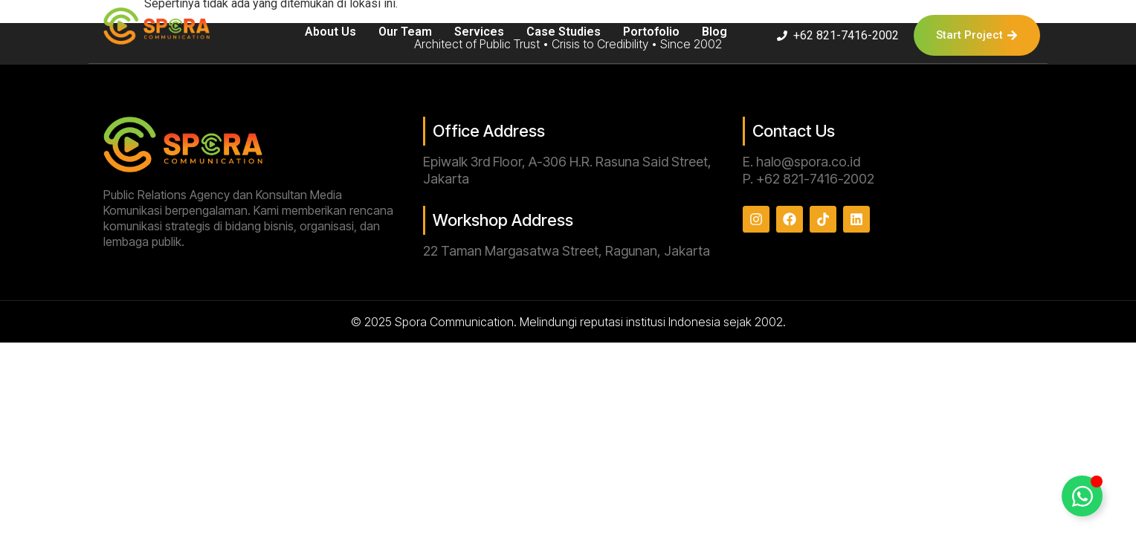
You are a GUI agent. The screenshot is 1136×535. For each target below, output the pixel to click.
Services (479, 32)
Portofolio (651, 32)
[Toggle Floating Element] (1082, 496)
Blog (714, 32)
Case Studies (563, 32)
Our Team (405, 32)
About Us (330, 32)
